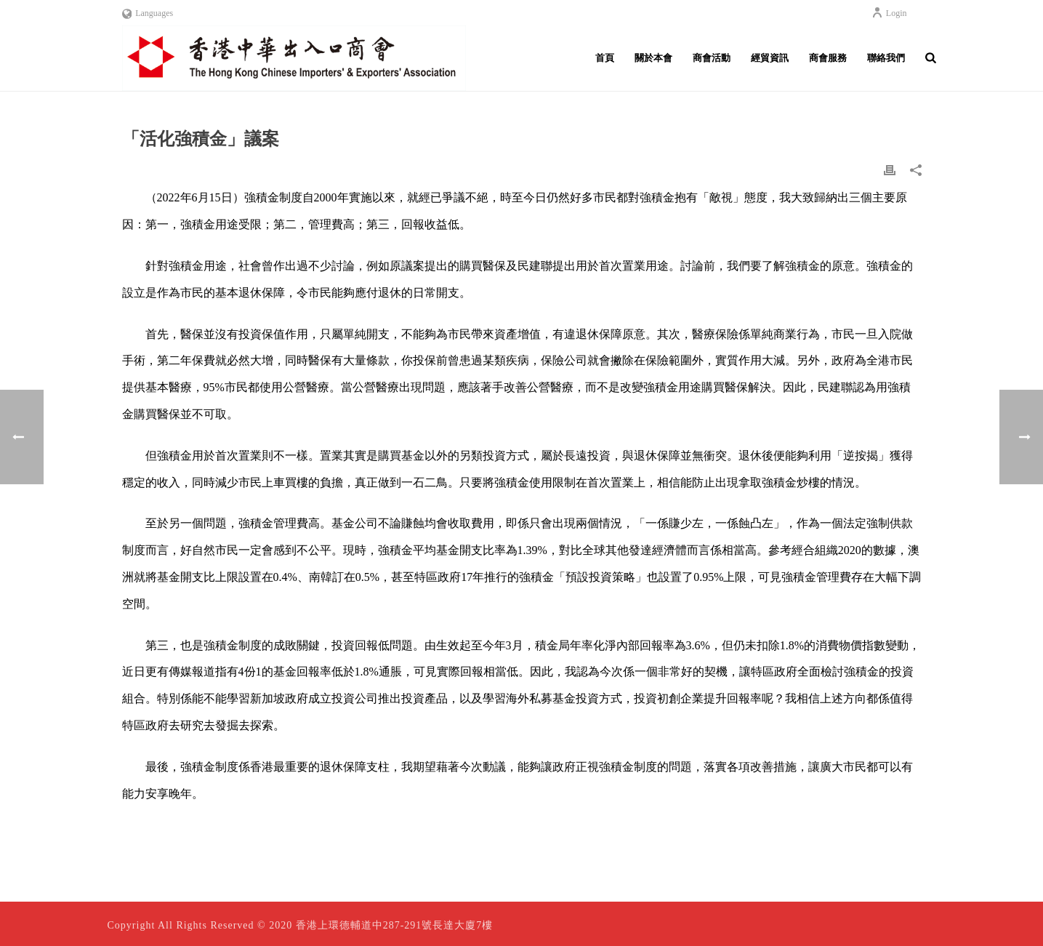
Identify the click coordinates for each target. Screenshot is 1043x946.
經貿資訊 (770, 57)
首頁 (604, 57)
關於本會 (653, 57)
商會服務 (828, 57)
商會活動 (711, 57)
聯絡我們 (886, 57)
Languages (148, 13)
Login (889, 13)
